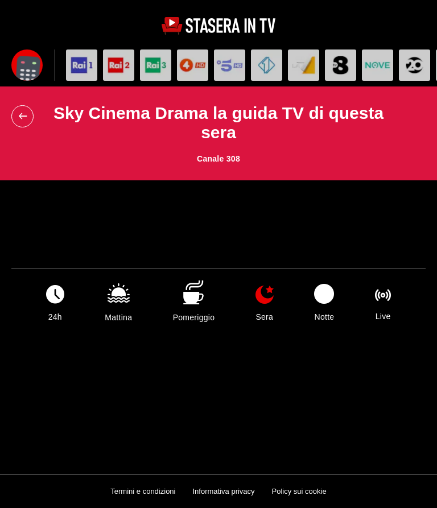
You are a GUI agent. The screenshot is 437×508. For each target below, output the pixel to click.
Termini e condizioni (142, 491)
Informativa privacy (223, 491)
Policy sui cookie (299, 491)
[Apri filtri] (27, 65)
